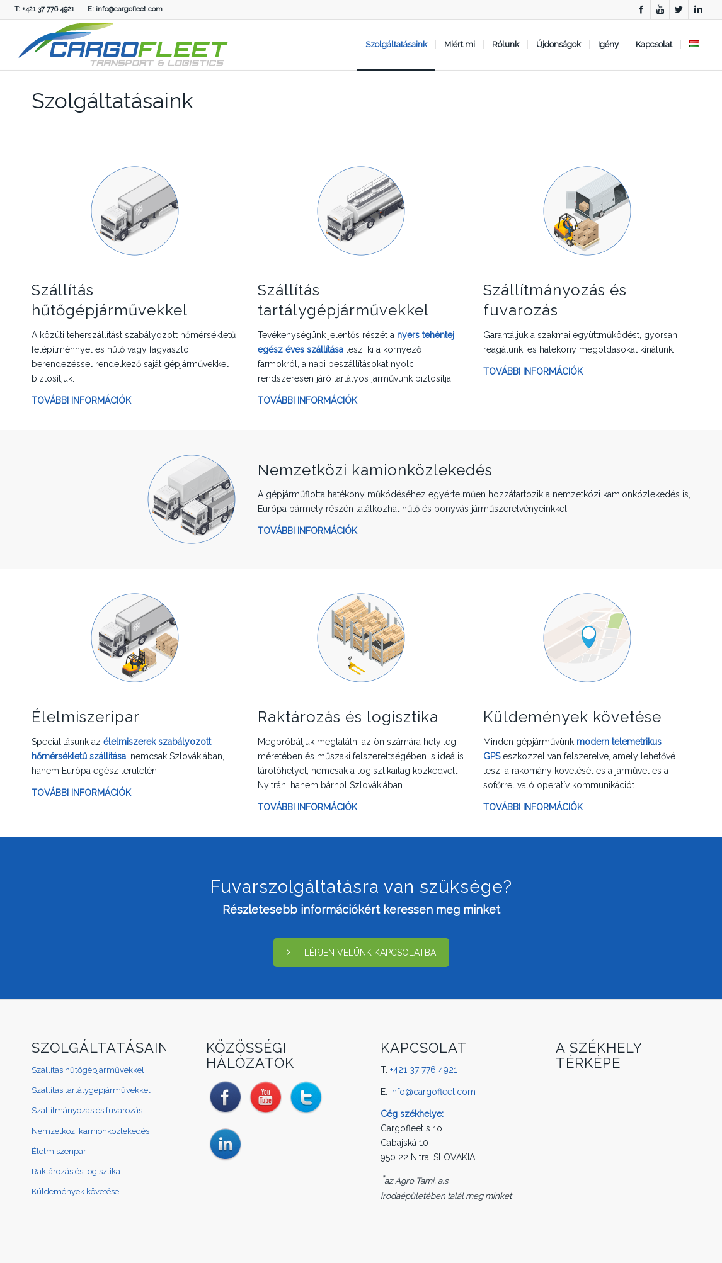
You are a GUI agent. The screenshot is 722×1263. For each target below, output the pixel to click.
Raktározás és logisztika (348, 717)
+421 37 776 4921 (48, 9)
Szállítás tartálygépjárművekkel (91, 1090)
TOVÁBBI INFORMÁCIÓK (81, 400)
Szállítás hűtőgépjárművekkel (88, 1070)
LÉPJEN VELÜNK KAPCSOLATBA (361, 953)
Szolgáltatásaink (112, 100)
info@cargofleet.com (129, 9)
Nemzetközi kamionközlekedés (375, 470)
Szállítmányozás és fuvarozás (87, 1110)
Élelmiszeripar (86, 717)
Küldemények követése (572, 717)
